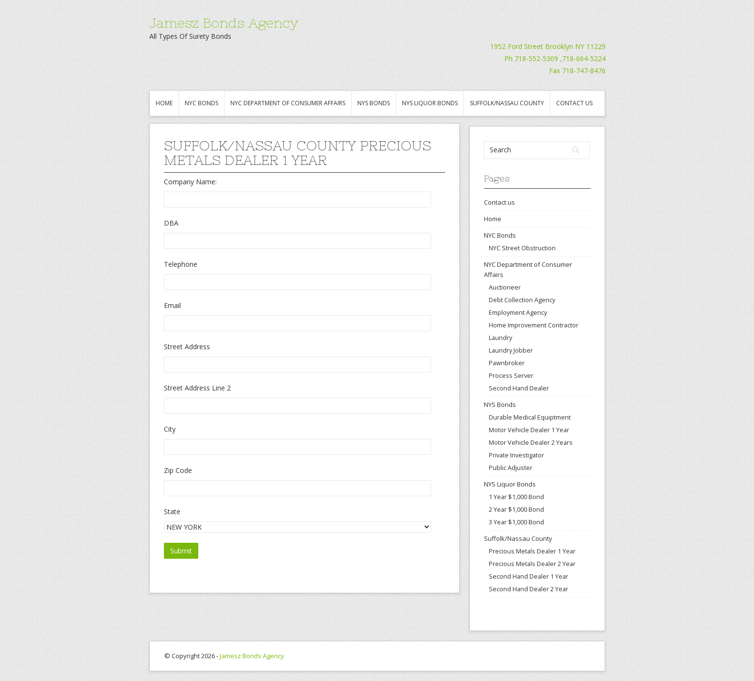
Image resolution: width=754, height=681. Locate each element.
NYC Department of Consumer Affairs (287, 103)
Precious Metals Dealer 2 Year (532, 563)
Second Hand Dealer (519, 388)
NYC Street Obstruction (522, 247)
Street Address (187, 346)
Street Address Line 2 (197, 387)
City (170, 429)
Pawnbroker (507, 362)
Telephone (180, 264)
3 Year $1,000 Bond (516, 522)
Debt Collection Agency (522, 299)
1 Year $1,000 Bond (516, 496)
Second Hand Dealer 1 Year (528, 576)
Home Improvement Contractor (533, 325)
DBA (171, 222)
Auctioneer (505, 287)
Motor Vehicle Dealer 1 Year (529, 429)
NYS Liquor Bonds (430, 103)
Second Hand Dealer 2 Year (528, 588)
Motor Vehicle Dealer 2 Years (531, 442)
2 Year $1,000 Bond (516, 509)
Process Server (511, 375)
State (172, 511)
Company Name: (190, 181)
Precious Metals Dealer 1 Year (532, 551)
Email (172, 305)
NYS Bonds (373, 103)
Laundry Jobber (511, 350)
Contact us (574, 103)
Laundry (500, 337)
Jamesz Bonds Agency (223, 23)
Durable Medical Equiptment (530, 417)
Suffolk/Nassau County (507, 103)
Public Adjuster (510, 467)
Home (164, 103)
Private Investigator (516, 455)
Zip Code (178, 470)
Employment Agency (518, 312)
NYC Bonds (201, 103)
